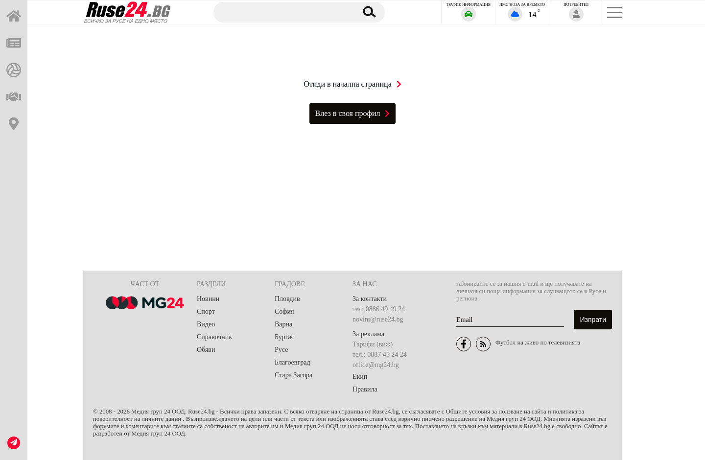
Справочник (214, 337)
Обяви (206, 349)
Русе (281, 349)
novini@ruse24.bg (377, 319)
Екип (359, 376)
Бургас (284, 337)
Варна (283, 324)
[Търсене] (280, 12)
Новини (208, 298)
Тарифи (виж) (372, 344)
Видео (206, 324)
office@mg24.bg (375, 364)
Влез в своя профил (352, 113)
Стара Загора (293, 375)
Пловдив (287, 298)
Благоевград (292, 362)
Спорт (206, 311)
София (284, 311)
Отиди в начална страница (352, 84)
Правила (364, 389)
